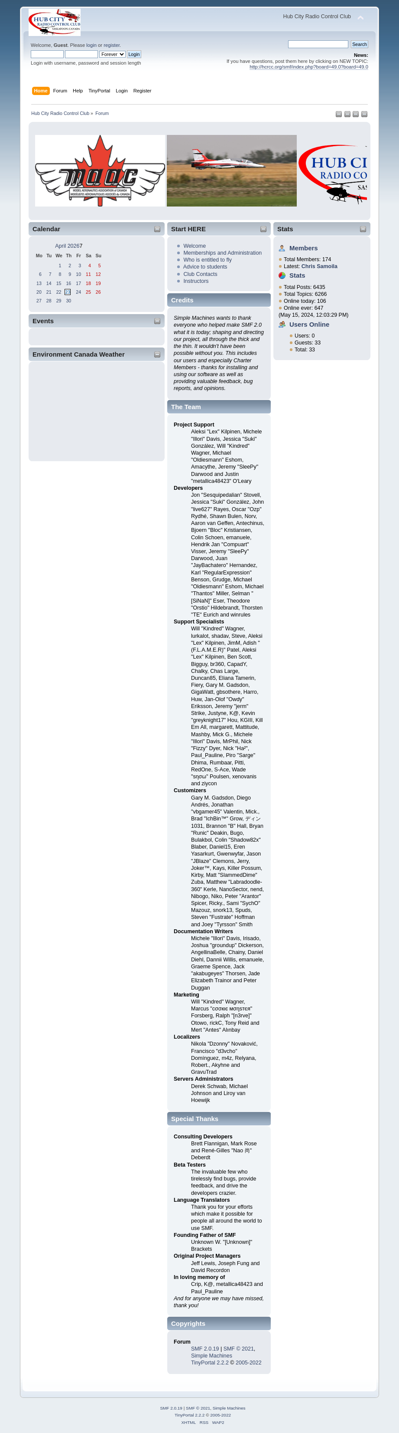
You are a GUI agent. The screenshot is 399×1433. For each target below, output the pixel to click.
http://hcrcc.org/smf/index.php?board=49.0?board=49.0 (309, 66)
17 (78, 283)
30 (68, 300)
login (91, 45)
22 (59, 292)
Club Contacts (200, 274)
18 (88, 283)
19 (98, 283)
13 (39, 283)
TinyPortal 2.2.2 (210, 1363)
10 (78, 274)
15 (59, 283)
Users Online (309, 324)
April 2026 (67, 246)
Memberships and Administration (222, 253)
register (112, 45)
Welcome (194, 246)
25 (88, 292)
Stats (285, 229)
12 (98, 274)
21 (49, 292)
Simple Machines (211, 1356)
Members (303, 248)
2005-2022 (249, 1363)
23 (67, 292)
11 (88, 274)
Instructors (195, 281)
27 (39, 300)
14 (49, 283)
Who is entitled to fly (207, 260)
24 (78, 292)
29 (59, 300)
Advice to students (205, 267)
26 (98, 292)
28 (49, 300)
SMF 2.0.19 (205, 1349)
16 (68, 283)
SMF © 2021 (239, 1349)
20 (39, 292)
